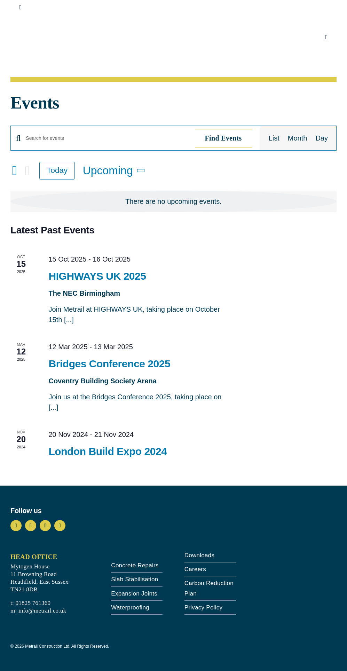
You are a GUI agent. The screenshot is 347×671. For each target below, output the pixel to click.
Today (57, 170)
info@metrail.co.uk (42, 610)
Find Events (223, 138)
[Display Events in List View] (274, 138)
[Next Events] (27, 170)
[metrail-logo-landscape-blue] (48, 28)
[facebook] (16, 525)
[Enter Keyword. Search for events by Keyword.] (106, 138)
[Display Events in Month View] (297, 138)
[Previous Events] (14, 170)
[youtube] (45, 525)
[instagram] (30, 525)
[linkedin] (59, 525)
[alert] (173, 201)
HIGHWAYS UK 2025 (97, 276)
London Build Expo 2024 (107, 451)
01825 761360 (32, 603)
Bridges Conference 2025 (109, 363)
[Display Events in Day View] (321, 138)
